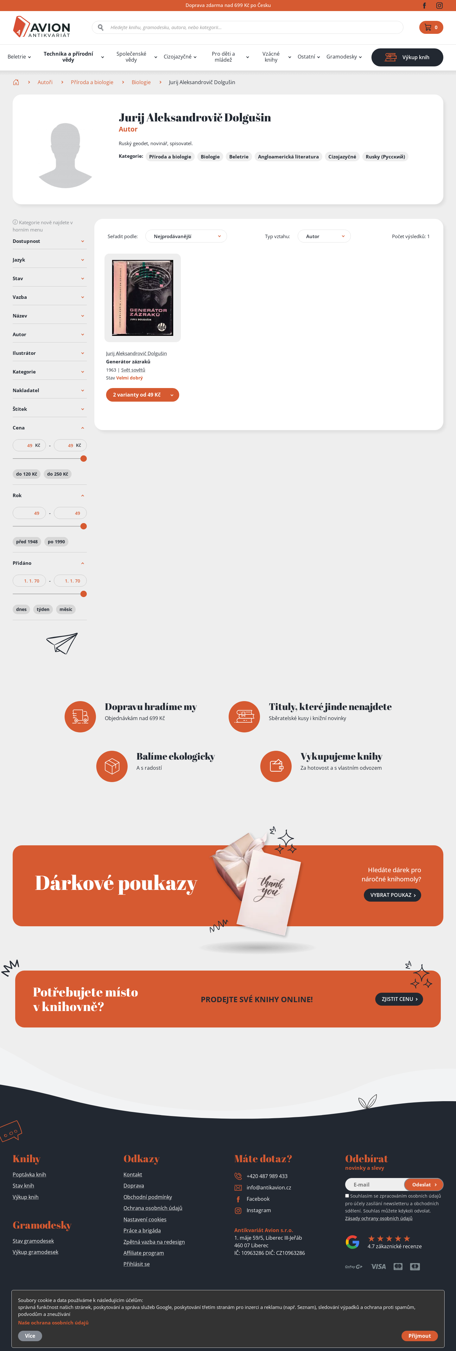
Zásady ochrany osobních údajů (379, 1218)
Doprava (134, 1185)
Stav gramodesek (33, 1240)
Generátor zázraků (128, 361)
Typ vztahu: (277, 236)
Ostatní (306, 57)
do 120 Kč (26, 474)
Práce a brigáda (142, 1230)
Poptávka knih (29, 1174)
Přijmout (419, 1335)
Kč (37, 445)
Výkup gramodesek (35, 1252)
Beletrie (17, 57)
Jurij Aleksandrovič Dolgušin (136, 353)
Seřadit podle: (123, 236)
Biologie (141, 82)
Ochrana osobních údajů (153, 1208)
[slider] (83, 458)
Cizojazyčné (178, 57)
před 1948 (27, 542)
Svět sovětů (133, 370)
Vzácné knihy (271, 57)
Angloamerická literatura (288, 156)
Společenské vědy (131, 57)
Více (30, 1335)
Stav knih (23, 1185)
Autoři (45, 82)
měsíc (66, 609)
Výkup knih (26, 1197)
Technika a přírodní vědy (68, 57)
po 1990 (56, 542)
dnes (21, 609)
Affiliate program (144, 1252)
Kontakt (133, 1174)
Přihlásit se (137, 1264)
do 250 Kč (57, 474)
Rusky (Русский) (385, 156)
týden (43, 609)
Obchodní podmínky (148, 1197)
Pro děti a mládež (223, 57)
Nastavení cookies (145, 1219)
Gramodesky (341, 57)
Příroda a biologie (92, 82)
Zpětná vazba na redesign (154, 1241)
